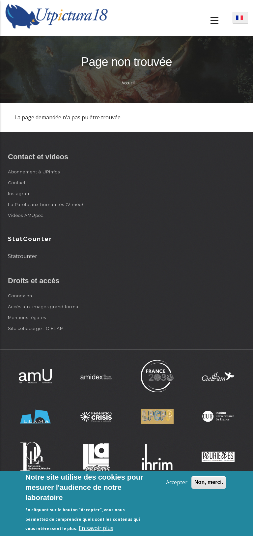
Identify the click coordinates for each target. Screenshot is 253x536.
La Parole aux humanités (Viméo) (45, 204)
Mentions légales (27, 317)
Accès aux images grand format (44, 306)
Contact (17, 182)
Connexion (20, 295)
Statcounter (22, 256)
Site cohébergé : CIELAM (36, 328)
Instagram (19, 193)
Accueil (128, 83)
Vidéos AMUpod (26, 215)
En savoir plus (96, 528)
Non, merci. (208, 482)
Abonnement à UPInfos (34, 171)
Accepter (176, 482)
